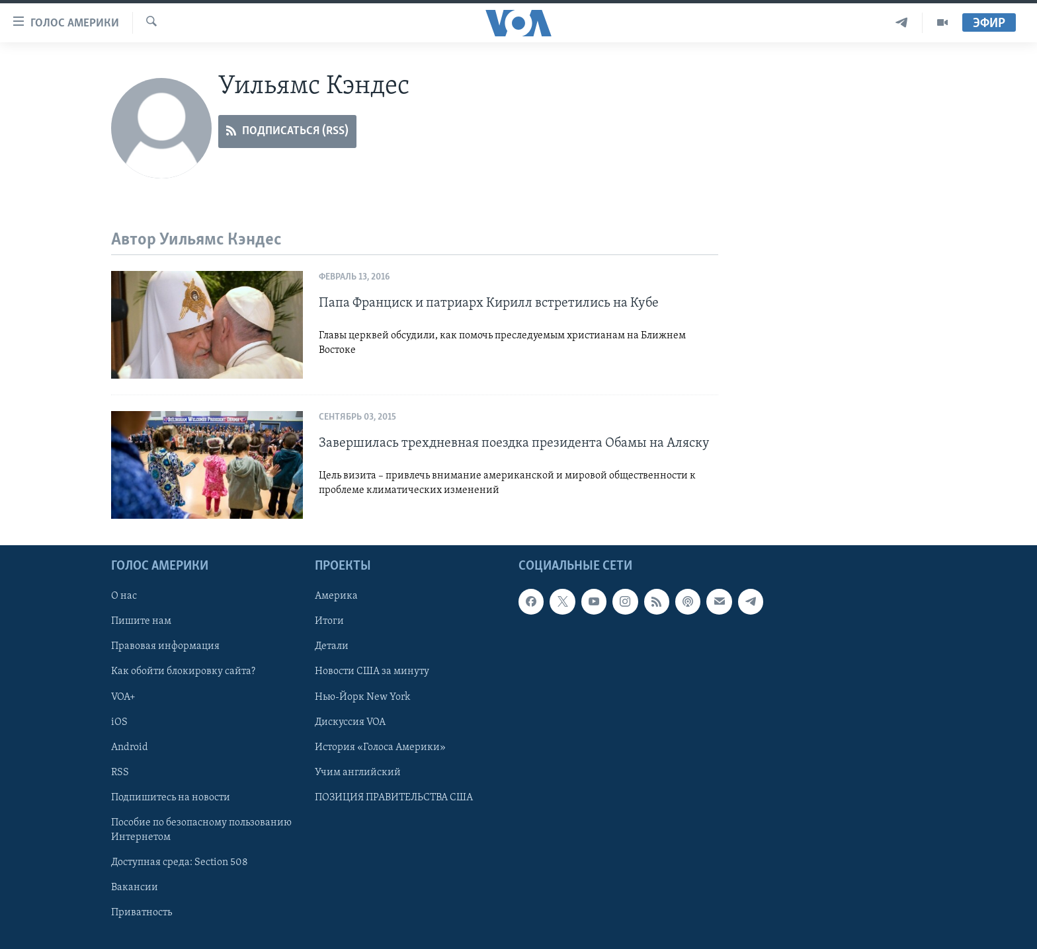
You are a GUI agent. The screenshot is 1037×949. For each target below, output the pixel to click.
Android (129, 747)
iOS (119, 722)
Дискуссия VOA (350, 722)
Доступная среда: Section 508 (179, 862)
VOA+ (123, 697)
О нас (124, 596)
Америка (336, 596)
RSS (120, 772)
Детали (332, 647)
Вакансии (134, 887)
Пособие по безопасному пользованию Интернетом (201, 830)
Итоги (329, 622)
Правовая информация (165, 647)
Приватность (141, 912)
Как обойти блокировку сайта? (183, 672)
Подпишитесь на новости (170, 797)
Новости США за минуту (372, 672)
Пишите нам (141, 622)
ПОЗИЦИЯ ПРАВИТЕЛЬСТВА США (394, 797)
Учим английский (358, 772)
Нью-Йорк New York (362, 697)
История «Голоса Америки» (380, 747)
